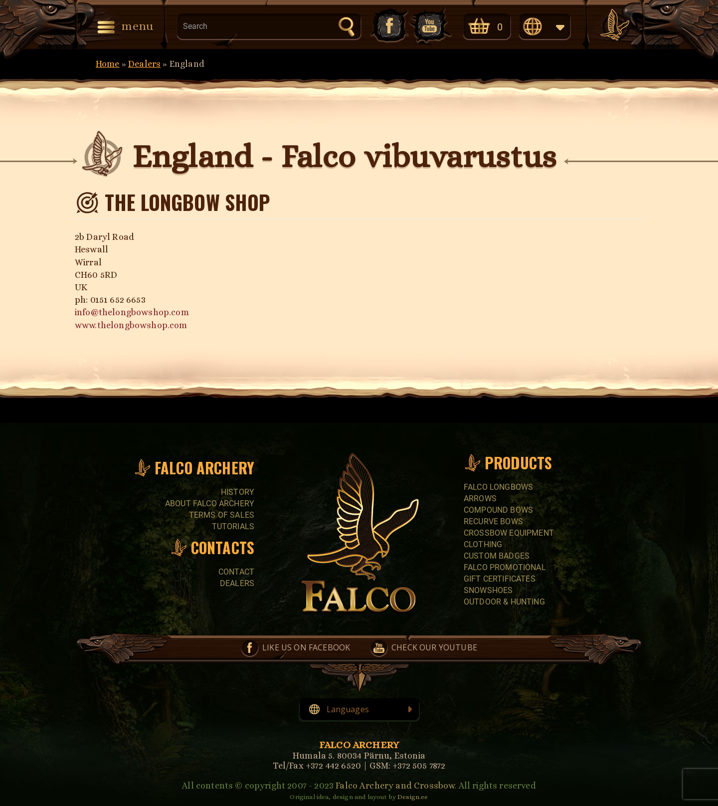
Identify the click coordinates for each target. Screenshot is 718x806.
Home (108, 64)
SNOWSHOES (488, 590)
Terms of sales (221, 515)
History (237, 492)
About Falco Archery (209, 503)
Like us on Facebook (388, 25)
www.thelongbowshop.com (131, 325)
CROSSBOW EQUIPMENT (509, 533)
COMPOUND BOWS (498, 510)
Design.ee (412, 797)
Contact (236, 572)
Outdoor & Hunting (504, 601)
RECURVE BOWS (493, 521)
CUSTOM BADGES (497, 556)
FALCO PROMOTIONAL (505, 567)
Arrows (480, 498)
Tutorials (233, 526)
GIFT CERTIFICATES (500, 579)
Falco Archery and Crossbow (395, 786)
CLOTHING (483, 544)
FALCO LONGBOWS (498, 487)
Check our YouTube (430, 25)
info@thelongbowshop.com (132, 312)
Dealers (144, 64)
